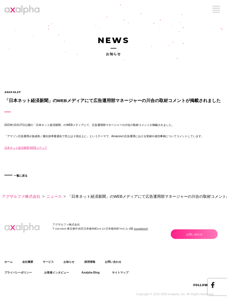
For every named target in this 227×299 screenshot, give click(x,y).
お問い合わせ (194, 234)
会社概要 (27, 261)
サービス (48, 261)
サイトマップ (120, 272)
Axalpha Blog (91, 272)
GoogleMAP (141, 228)
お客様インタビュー (56, 272)
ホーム (8, 261)
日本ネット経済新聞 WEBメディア (25, 147)
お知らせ (68, 261)
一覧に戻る (24, 179)
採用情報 (89, 261)
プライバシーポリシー (18, 272)
